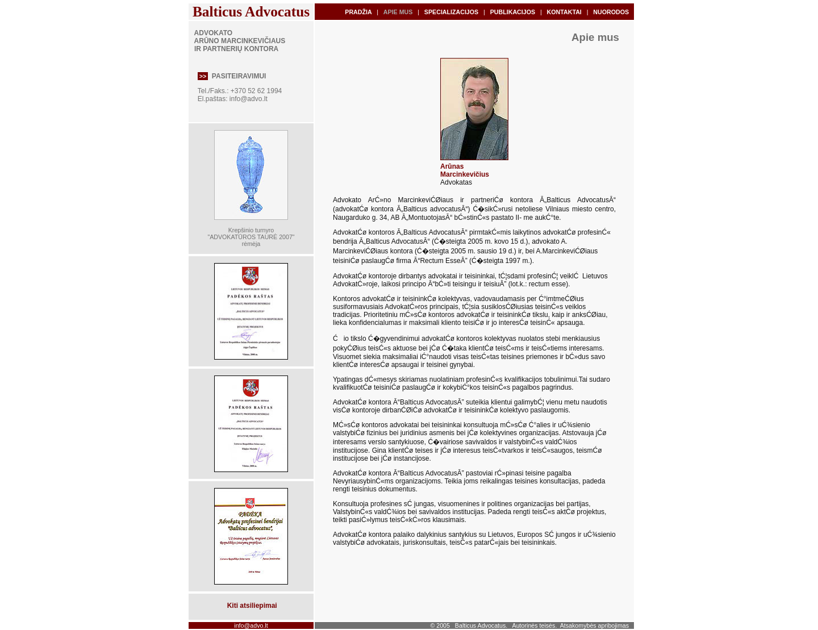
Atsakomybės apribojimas (594, 625)
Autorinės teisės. (534, 625)
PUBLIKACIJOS (513, 12)
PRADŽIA (358, 12)
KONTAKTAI (564, 12)
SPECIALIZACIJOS (451, 12)
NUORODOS (611, 12)
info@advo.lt (248, 99)
